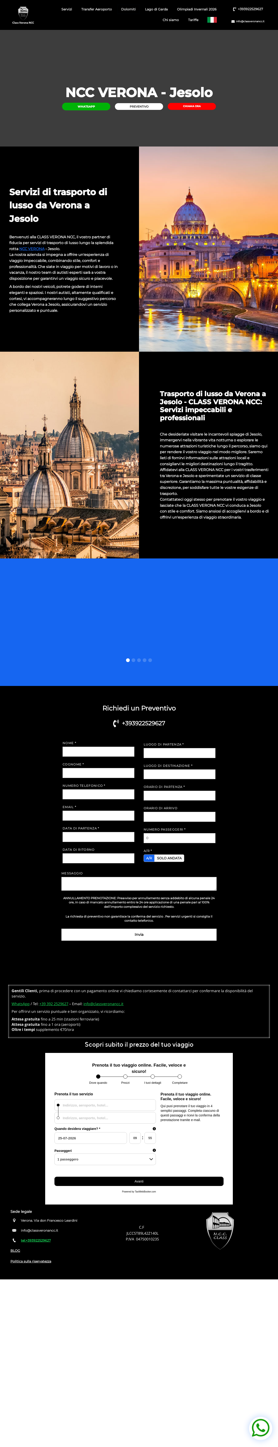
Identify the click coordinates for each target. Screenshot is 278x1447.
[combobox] (105, 1105)
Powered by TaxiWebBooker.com (139, 1191)
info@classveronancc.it (103, 1003)
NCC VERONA (31, 249)
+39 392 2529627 (53, 1003)
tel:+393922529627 (36, 1240)
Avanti (139, 1181)
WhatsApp (21, 1003)
